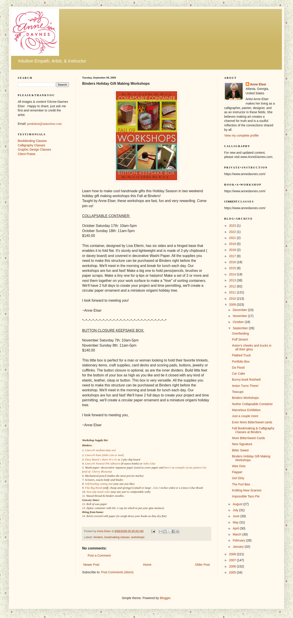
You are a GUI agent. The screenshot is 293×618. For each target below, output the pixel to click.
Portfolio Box (240, 361)
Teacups (238, 392)
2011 (233, 292)
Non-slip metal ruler (98, 491)
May (236, 522)
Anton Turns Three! (245, 386)
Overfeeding (240, 333)
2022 (233, 232)
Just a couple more (245, 416)
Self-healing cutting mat (99, 483)
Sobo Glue (149, 463)
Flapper (237, 472)
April (236, 528)
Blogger (165, 598)
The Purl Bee (241, 484)
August (238, 504)
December (240, 310)
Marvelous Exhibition (246, 410)
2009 (233, 304)
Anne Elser (258, 84)
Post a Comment (99, 555)
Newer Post (91, 564)
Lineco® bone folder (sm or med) (104, 455)
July (236, 510)
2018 (233, 250)
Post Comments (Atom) (117, 572)
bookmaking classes (116, 537)
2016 (233, 262)
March (237, 534)
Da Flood (238, 367)
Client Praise (26, 154)
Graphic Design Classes (34, 149)
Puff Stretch (240, 339)
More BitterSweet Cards (248, 438)
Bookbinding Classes (32, 141)
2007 (233, 560)
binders (98, 537)
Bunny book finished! (246, 379)
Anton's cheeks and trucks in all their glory (251, 347)
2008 (233, 554)
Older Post (202, 564)
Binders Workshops (245, 398)
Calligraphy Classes (31, 145)
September (241, 328)
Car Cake (238, 373)
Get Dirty (238, 478)
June (236, 516)
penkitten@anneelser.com (44, 123)
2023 (233, 225)
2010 (233, 298)
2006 (233, 566)
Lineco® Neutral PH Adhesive (102, 463)
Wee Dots (238, 466)
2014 (233, 274)
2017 (233, 256)
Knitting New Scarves (246, 490)
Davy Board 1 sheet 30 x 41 (101, 459)
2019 (233, 244)
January (239, 546)
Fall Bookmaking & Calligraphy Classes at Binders (253, 430)
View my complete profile (241, 135)
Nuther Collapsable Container (252, 404)
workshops (138, 537)
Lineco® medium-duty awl (100, 450)
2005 (233, 572)
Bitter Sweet (240, 450)
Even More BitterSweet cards (252, 422)
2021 (233, 238)
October (239, 322)
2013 (233, 280)
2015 (233, 268)
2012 (233, 286)
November (240, 316)
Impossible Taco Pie (245, 496)
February (239, 540)
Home (147, 564)
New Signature (242, 444)
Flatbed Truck (241, 355)
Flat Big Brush (93, 487)
